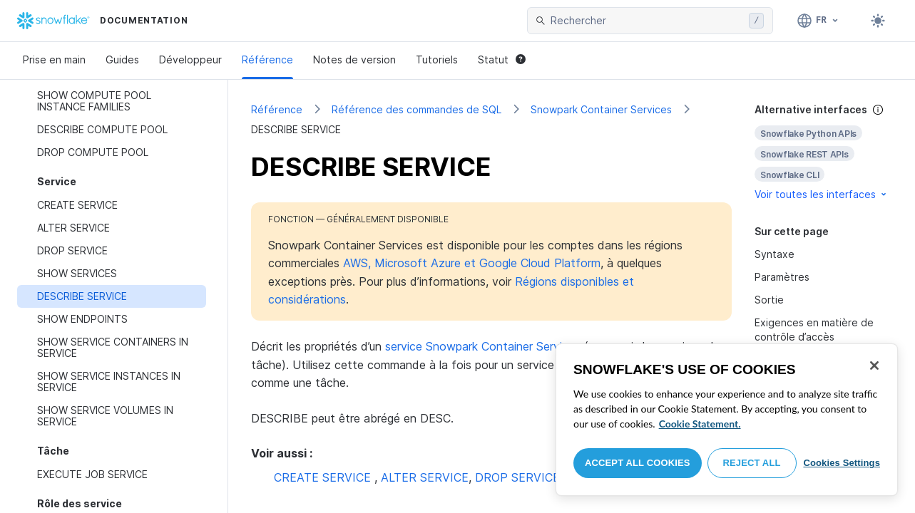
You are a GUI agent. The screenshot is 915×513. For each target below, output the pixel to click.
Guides (122, 59)
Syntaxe (774, 254)
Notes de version (354, 59)
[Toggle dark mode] (878, 20)
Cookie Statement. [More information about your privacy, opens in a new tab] (700, 424)
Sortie (769, 300)
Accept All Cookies (637, 462)
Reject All (752, 462)
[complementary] (823, 152)
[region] (727, 419)
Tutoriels (437, 59)
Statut (502, 59)
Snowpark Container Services (601, 109)
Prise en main (54, 59)
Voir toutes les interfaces (822, 194)
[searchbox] (647, 20)
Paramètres (782, 277)
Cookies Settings (841, 462)
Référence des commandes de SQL (416, 109)
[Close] (874, 365)
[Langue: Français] (818, 20)
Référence (267, 59)
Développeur (190, 59)
